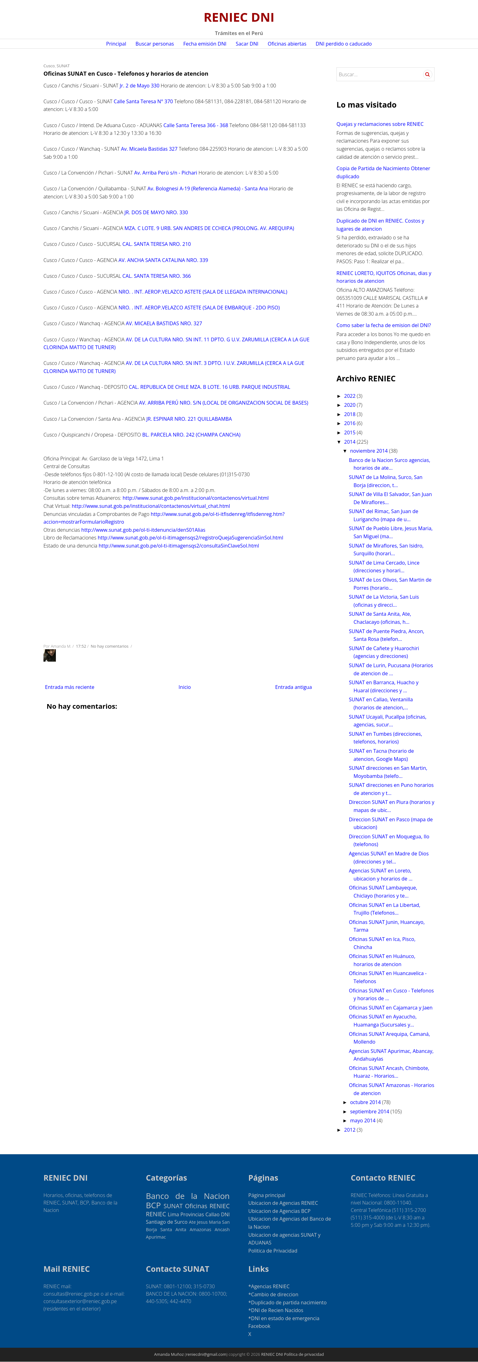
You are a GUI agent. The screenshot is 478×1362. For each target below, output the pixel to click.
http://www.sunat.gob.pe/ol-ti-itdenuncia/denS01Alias (143, 529)
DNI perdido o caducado (344, 43)
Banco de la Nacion (188, 1196)
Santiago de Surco (166, 1221)
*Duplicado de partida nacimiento (287, 1302)
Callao (212, 1214)
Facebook (259, 1326)
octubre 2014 (366, 1102)
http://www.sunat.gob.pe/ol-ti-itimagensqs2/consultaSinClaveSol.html (179, 545)
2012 (350, 1129)
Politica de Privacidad (272, 1250)
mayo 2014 (363, 1120)
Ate (192, 1222)
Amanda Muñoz (169, 1354)
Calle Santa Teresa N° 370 (143, 101)
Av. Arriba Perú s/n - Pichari (165, 172)
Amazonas (200, 1229)
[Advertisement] (178, 595)
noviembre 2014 (369, 450)
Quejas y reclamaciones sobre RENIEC (380, 124)
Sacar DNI (247, 43)
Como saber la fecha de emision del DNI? (383, 325)
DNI (225, 1214)
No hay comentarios (110, 646)
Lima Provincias (186, 1214)
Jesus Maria (209, 1222)
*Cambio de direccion (273, 1294)
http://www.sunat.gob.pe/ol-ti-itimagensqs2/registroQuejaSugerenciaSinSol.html (190, 537)
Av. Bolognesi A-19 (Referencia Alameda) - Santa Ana (207, 188)
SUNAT (63, 66)
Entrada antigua (293, 687)
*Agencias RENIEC (269, 1286)
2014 (350, 441)
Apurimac (156, 1237)
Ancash (222, 1229)
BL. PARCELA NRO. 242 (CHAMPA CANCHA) (191, 434)
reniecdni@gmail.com (206, 1354)
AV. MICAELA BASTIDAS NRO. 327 (164, 323)
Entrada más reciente (69, 687)
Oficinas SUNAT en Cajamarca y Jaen (391, 1007)
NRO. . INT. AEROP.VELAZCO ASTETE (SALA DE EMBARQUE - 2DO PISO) (199, 307)
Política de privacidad (304, 1354)
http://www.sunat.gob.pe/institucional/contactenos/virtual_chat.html (151, 506)
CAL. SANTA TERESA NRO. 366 (156, 276)
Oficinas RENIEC (207, 1206)
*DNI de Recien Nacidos (275, 1310)
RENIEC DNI (239, 16)
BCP (153, 1205)
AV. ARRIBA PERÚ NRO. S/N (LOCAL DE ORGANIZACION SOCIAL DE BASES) (223, 402)
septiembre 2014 (370, 1111)
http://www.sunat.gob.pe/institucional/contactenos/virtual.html (196, 498)
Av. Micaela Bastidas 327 (149, 148)
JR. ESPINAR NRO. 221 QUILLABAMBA (189, 418)
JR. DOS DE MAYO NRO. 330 (156, 212)
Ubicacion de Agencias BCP (279, 1211)
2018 (350, 414)
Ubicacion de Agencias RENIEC (283, 1203)
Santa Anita (173, 1229)
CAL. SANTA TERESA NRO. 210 (156, 244)
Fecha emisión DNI (204, 43)
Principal (116, 43)
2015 (350, 432)
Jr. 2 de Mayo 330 (140, 85)
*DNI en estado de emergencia (283, 1318)
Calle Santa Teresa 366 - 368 (195, 125)
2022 (350, 396)
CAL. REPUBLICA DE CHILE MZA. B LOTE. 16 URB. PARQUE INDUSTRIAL (209, 387)
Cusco (49, 66)
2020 (350, 405)
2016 (350, 423)
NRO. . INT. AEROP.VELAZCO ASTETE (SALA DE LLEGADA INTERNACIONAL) (203, 291)
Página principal (266, 1195)
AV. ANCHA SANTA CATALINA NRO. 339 (163, 260)
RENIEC (156, 1214)
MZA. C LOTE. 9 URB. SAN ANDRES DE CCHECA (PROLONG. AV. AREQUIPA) (209, 228)
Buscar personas (155, 43)
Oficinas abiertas (287, 43)
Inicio (184, 687)
